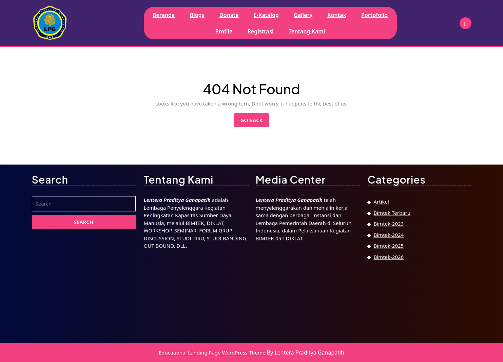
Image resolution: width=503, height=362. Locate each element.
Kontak (336, 15)
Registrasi (261, 31)
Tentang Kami (307, 31)
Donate (229, 15)
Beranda (164, 15)
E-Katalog (266, 15)
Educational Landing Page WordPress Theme (212, 352)
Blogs (197, 15)
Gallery (303, 15)
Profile (224, 31)
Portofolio (374, 15)
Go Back (255, 122)
